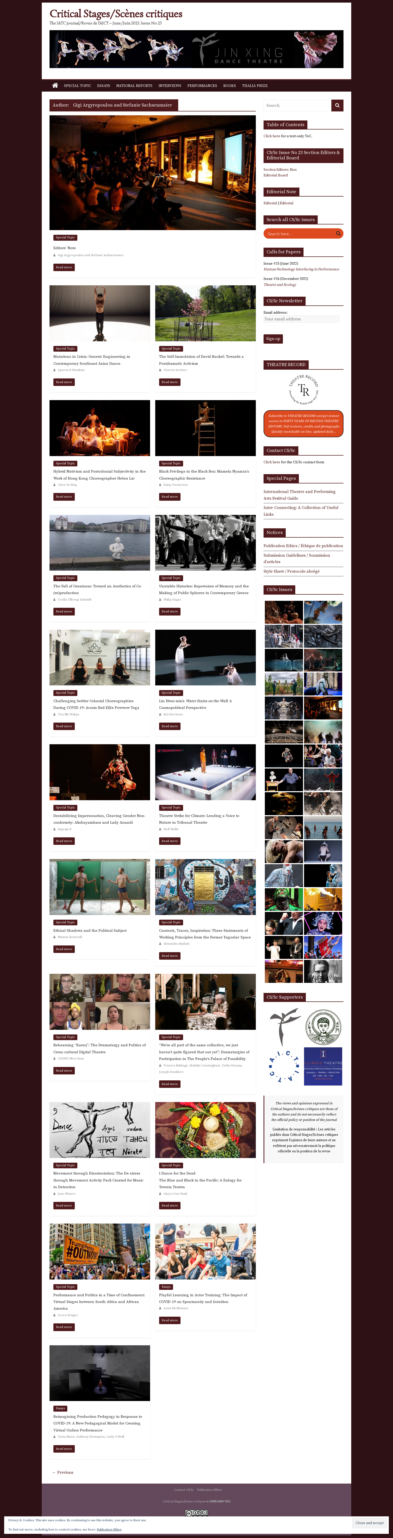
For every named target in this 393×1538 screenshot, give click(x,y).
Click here (272, 136)
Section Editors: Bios (280, 169)
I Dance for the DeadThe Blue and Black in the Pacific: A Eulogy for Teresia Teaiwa (200, 1180)
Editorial (270, 203)
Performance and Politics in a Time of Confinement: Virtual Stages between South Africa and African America (99, 1302)
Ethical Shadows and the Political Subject (90, 930)
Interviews (170, 85)
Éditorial (286, 203)
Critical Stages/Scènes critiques (116, 13)
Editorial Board (276, 175)
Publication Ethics (209, 1490)
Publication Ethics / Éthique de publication (303, 545)
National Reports (134, 85)
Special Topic (77, 85)
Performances (202, 85)
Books (229, 85)
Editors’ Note (64, 248)
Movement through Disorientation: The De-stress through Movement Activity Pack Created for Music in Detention (98, 1180)
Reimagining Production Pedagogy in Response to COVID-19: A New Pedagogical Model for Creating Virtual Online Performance (97, 1423)
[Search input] (300, 233)
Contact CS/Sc (184, 1490)
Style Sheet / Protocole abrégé (292, 571)
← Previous (62, 1472)
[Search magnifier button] (338, 233)
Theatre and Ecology (280, 284)
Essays (103, 85)
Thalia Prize (255, 85)
